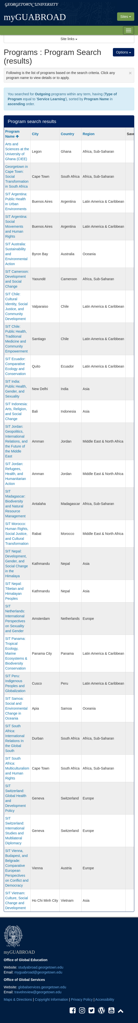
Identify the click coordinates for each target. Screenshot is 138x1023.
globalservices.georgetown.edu (42, 987)
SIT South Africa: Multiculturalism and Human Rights (17, 768)
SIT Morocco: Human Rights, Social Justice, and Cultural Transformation (17, 534)
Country (67, 134)
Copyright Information (51, 999)
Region (88, 134)
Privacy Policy (81, 999)
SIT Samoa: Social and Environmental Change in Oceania (16, 708)
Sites (125, 17)
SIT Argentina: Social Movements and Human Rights (16, 226)
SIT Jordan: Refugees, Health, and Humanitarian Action (15, 474)
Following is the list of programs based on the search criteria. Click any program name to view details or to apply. (69, 75)
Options (123, 52)
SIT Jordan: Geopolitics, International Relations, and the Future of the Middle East (16, 441)
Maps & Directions (18, 999)
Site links (69, 39)
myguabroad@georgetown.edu (38, 972)
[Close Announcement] (130, 72)
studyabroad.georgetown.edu (40, 967)
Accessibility (104, 999)
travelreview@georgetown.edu (37, 992)
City (35, 134)
